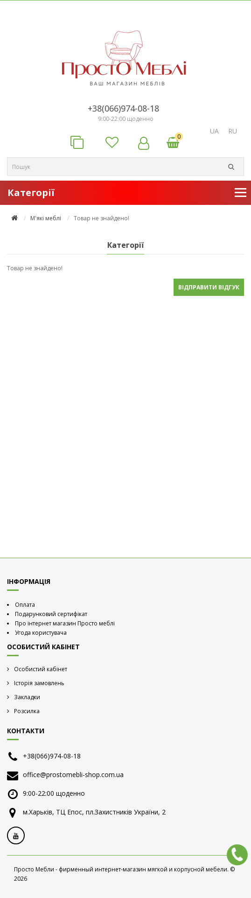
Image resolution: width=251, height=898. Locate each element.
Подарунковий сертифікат (51, 614)
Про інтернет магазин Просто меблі (65, 623)
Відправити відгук (208, 287)
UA (214, 130)
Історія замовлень (39, 683)
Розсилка (27, 711)
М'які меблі (45, 218)
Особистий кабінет (40, 669)
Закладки (27, 697)
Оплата (25, 605)
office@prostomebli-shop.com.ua (73, 774)
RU (232, 130)
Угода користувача (41, 633)
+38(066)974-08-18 (123, 108)
